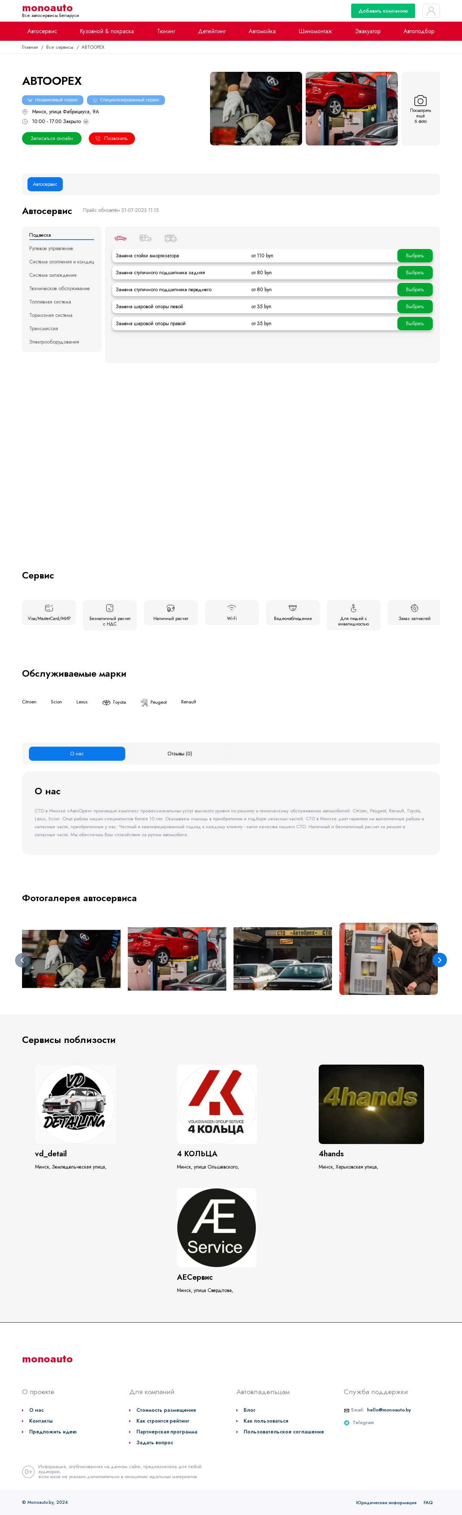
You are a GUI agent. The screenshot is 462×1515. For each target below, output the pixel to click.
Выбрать (415, 255)
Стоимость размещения (166, 1410)
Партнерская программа (166, 1431)
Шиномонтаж (315, 31)
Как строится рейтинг (162, 1420)
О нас (36, 1410)
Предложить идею (53, 1431)
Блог (250, 1410)
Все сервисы (60, 47)
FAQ (428, 1502)
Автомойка (262, 31)
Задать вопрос (154, 1442)
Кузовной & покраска (107, 31)
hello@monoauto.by (389, 1409)
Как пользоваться (266, 1420)
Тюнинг (166, 31)
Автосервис (42, 31)
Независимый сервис (52, 100)
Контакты (41, 1420)
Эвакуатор (368, 31)
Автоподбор (419, 31)
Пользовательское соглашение (284, 1431)
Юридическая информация (386, 1502)
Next (439, 960)
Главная (30, 47)
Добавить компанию (383, 10)
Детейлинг (212, 31)
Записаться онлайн (52, 138)
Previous (22, 960)
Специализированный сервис (126, 100)
